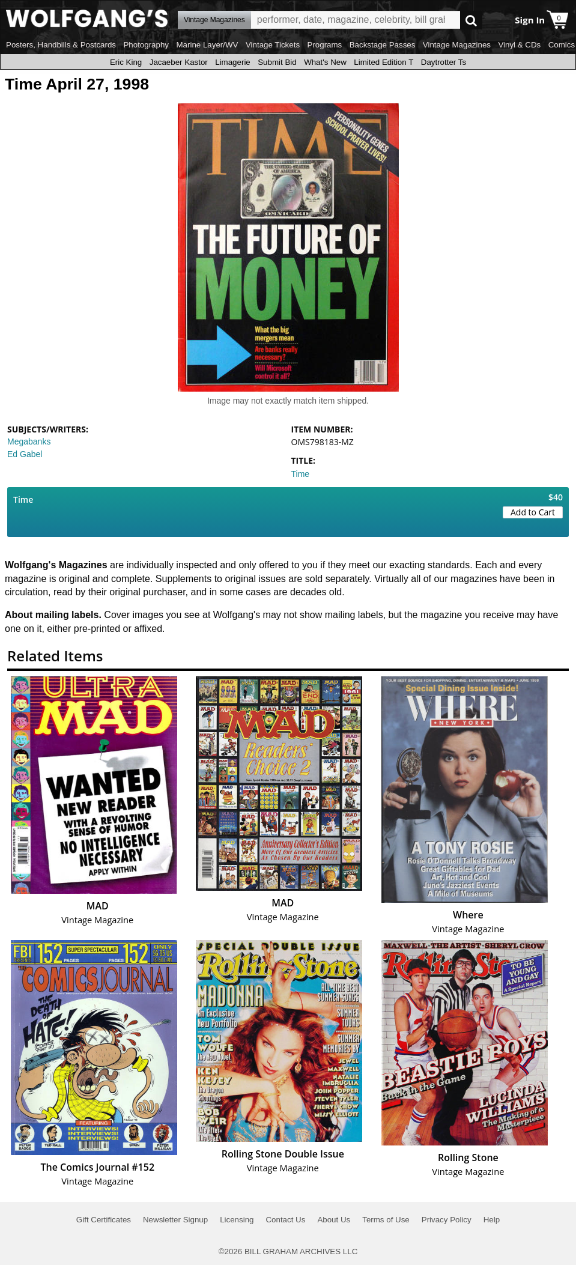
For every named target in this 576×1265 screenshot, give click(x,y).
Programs (325, 44)
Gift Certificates (103, 1219)
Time (300, 474)
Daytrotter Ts (443, 62)
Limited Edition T (383, 62)
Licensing (236, 1219)
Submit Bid (277, 62)
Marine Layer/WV (207, 44)
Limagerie (232, 62)
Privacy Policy (446, 1219)
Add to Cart (533, 512)
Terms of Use (386, 1219)
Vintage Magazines (457, 44)
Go (471, 20)
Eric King (126, 62)
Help (492, 1219)
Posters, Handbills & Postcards (61, 44)
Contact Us (285, 1219)
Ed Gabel (24, 454)
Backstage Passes (383, 44)
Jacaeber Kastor (179, 62)
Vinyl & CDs (519, 44)
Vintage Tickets (273, 44)
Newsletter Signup (175, 1219)
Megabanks (28, 441)
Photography (146, 44)
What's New (325, 62)
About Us (333, 1219)
